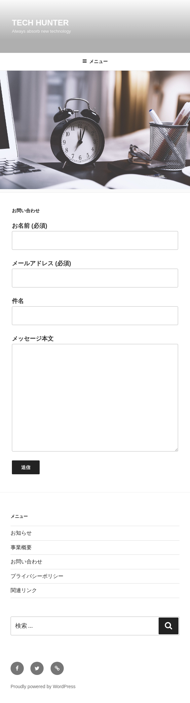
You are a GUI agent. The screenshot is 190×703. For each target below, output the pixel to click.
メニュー (95, 61)
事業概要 (21, 547)
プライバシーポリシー (37, 576)
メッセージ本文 (95, 393)
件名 (95, 311)
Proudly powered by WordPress (43, 686)
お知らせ (21, 533)
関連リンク (24, 590)
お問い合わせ (26, 561)
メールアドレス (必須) (95, 273)
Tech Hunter (40, 22)
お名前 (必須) (95, 236)
